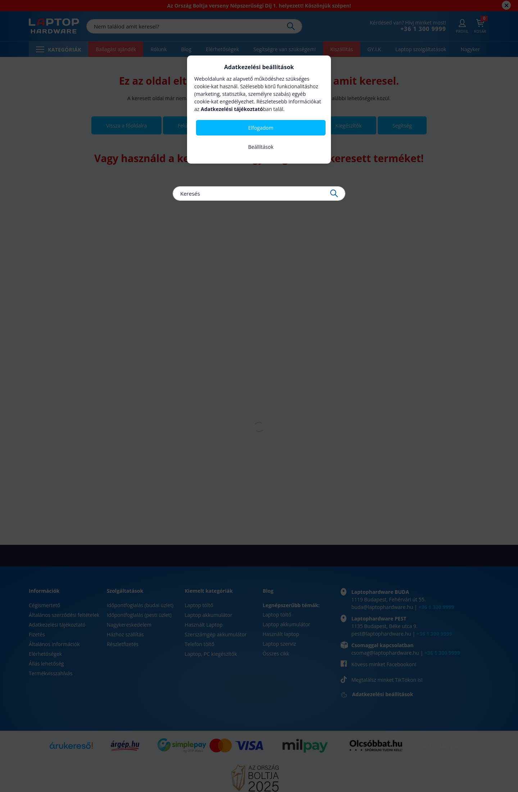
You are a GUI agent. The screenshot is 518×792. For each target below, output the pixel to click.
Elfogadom (260, 127)
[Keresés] (259, 193)
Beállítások (261, 146)
